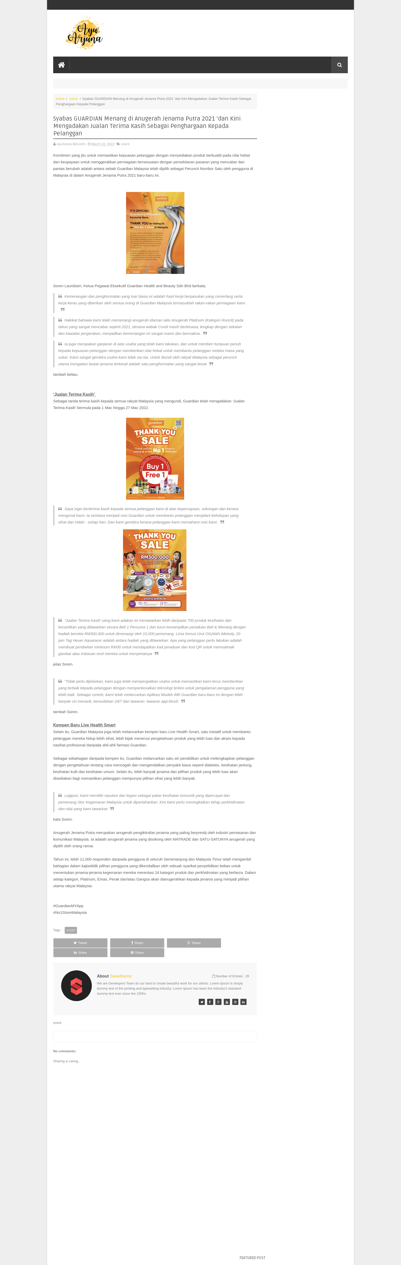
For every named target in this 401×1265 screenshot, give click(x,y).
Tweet (71, 962)
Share (111, 962)
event (73, 98)
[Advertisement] (150, 1222)
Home (60, 98)
